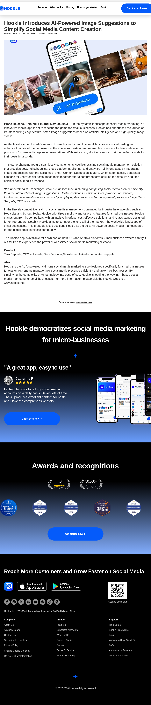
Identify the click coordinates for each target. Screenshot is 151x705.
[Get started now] (32, 418)
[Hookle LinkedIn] (28, 602)
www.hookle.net (14, 282)
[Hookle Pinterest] (42, 602)
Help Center (115, 625)
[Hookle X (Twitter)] (21, 602)
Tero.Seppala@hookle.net (60, 254)
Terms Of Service (65, 650)
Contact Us (10, 635)
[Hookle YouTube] (35, 602)
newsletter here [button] (84, 302)
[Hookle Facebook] (7, 602)
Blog (111, 635)
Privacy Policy (11, 645)
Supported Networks (67, 630)
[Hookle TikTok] (50, 602)
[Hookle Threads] (57, 602)
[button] (16, 640)
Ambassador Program (120, 650)
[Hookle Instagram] (14, 602)
